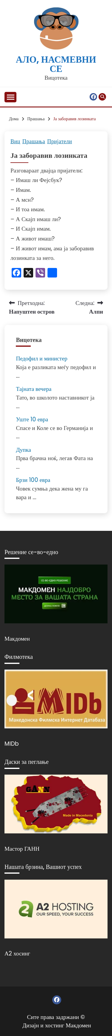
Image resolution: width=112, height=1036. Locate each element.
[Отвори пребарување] (102, 97)
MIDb (11, 744)
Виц (15, 141)
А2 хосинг (17, 953)
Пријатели (59, 141)
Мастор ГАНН (21, 849)
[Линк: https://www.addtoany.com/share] (52, 273)
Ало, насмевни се (56, 64)
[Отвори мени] (10, 97)
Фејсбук (93, 97)
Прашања (33, 141)
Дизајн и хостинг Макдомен (56, 1025)
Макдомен (17, 639)
